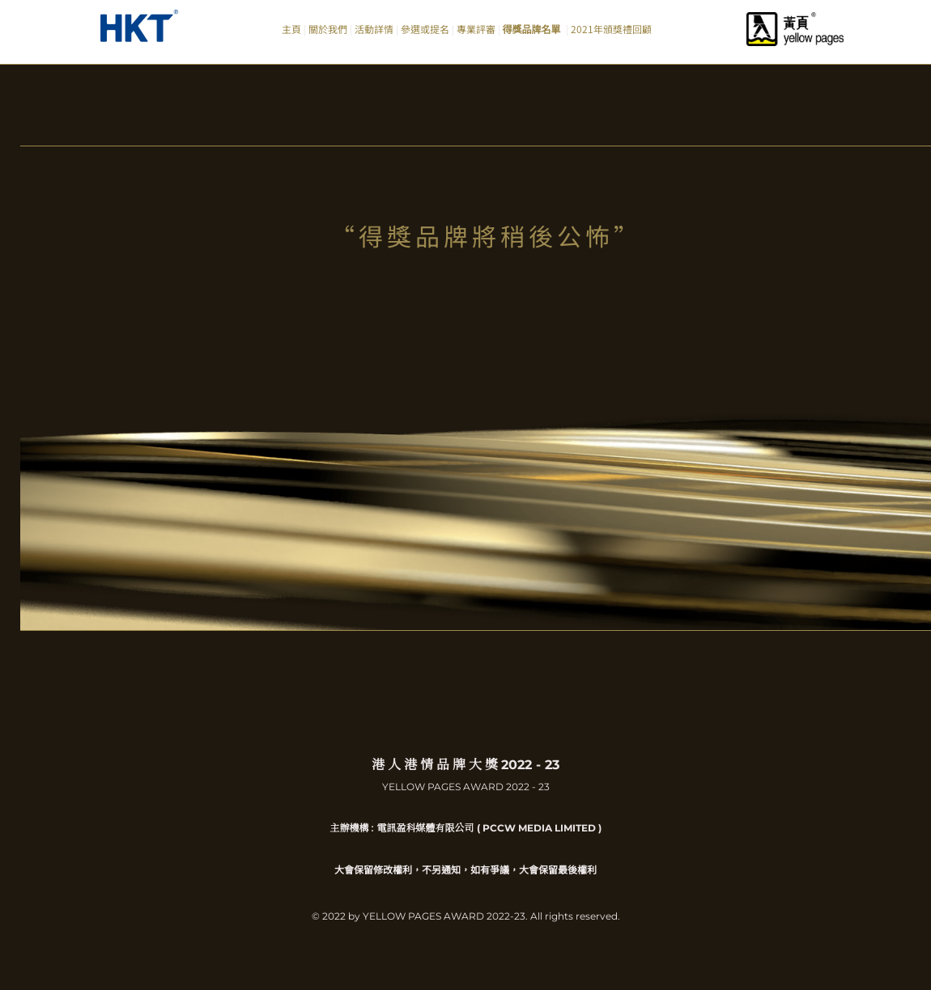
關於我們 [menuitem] (327, 29)
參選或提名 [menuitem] (425, 29)
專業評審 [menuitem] (476, 29)
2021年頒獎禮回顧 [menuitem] (611, 29)
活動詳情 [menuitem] (374, 29)
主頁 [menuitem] (291, 29)
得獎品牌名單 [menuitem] (533, 29)
